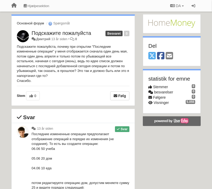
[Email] (169, 56)
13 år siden (45, 128)
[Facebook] (160, 56)
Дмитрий (43, 39)
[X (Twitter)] (152, 56)
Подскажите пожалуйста (61, 33)
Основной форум (30, 23)
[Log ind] (193, 5)
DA (177, 6)
